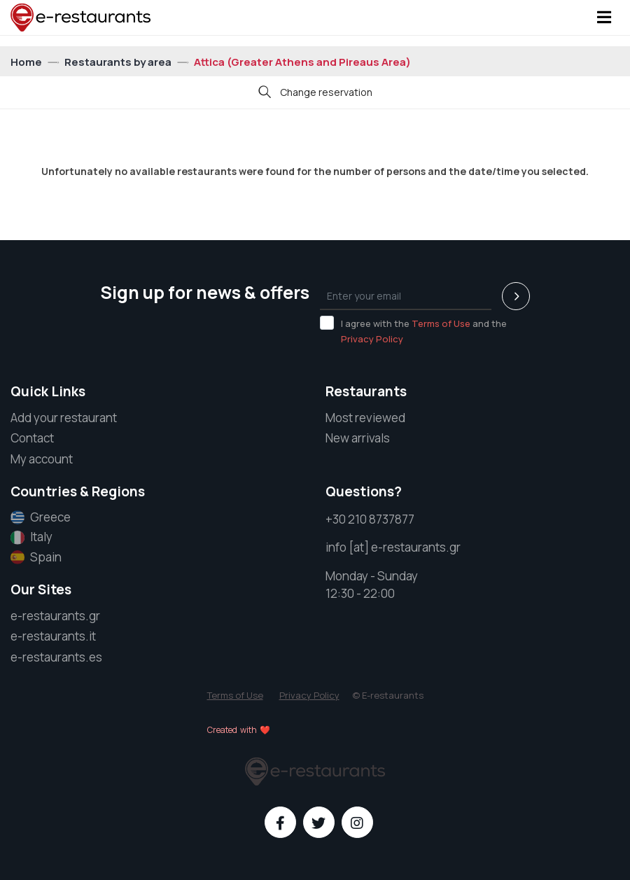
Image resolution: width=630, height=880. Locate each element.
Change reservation (315, 93)
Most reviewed (365, 417)
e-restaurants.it (53, 636)
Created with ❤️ (238, 730)
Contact (32, 438)
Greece (40, 517)
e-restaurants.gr (55, 615)
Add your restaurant (63, 417)
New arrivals (358, 438)
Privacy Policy (372, 339)
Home (27, 62)
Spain (36, 557)
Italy (31, 537)
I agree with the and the (413, 330)
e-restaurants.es (56, 657)
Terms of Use (441, 323)
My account (41, 459)
